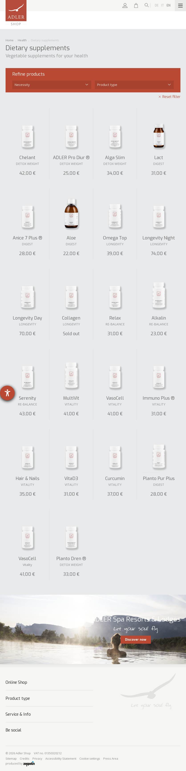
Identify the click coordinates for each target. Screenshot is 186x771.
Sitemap (11, 758)
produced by (20, 764)
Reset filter (171, 96)
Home (10, 40)
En (168, 5)
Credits (24, 758)
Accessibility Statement (60, 758)
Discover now (135, 640)
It (162, 5)
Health (22, 40)
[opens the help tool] (7, 393)
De (157, 5)
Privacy (37, 758)
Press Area (110, 758)
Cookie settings (89, 758)
